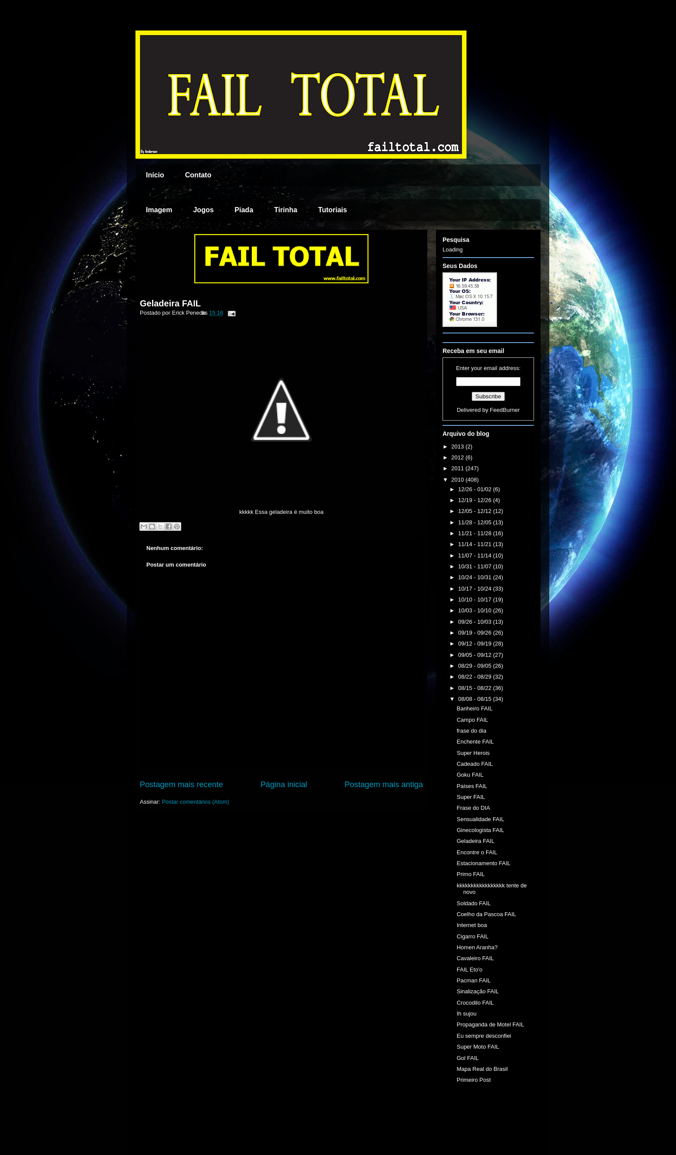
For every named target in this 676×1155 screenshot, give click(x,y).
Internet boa (471, 925)
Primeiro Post (473, 1080)
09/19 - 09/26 (475, 632)
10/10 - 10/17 (475, 599)
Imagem (159, 210)
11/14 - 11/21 (475, 544)
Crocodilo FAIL (474, 1002)
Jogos (203, 210)
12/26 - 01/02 (475, 489)
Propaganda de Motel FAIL (490, 1024)
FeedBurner (505, 410)
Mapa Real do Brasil (481, 1069)
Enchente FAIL (474, 741)
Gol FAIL (467, 1058)
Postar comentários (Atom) (196, 801)
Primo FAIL (470, 874)
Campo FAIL (472, 720)
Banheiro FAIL (474, 708)
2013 (458, 446)
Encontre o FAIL (476, 852)
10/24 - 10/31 (475, 577)
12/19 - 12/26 (475, 500)
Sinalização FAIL (477, 991)
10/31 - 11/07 (475, 566)
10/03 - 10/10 (475, 610)
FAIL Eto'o (469, 969)
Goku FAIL (469, 774)
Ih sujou (466, 1013)
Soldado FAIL (473, 903)
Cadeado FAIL (474, 764)
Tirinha (285, 210)
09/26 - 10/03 (475, 621)
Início (155, 175)
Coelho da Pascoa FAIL (486, 914)
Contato (198, 175)
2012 (458, 457)
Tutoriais (332, 210)
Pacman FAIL (473, 980)
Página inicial (283, 784)
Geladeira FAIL (170, 303)
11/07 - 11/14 (475, 555)
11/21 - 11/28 (475, 533)
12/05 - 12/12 (475, 511)
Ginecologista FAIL (480, 830)
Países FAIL (471, 786)
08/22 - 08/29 (475, 676)
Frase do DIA (473, 808)
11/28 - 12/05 (475, 522)
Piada (244, 210)
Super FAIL (470, 797)
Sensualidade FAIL (480, 819)
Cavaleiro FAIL (474, 958)
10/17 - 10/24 (475, 588)
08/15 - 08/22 (475, 688)
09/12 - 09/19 (475, 643)
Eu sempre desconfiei (483, 1036)
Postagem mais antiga (384, 784)
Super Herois (473, 753)
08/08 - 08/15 (475, 699)
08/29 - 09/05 (475, 665)
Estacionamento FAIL (483, 863)
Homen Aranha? (476, 947)
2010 (458, 479)
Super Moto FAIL (477, 1046)
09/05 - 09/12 (475, 655)
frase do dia (471, 730)
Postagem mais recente (181, 784)
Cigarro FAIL (472, 936)
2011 (458, 468)
